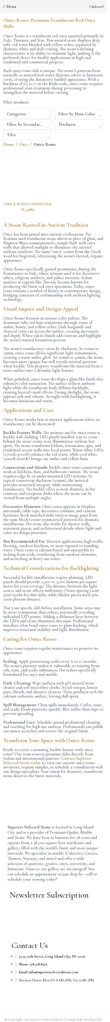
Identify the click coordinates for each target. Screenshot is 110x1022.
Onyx (23, 144)
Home (8, 144)
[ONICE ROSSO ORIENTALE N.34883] (27, 175)
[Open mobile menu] (9, 6)
